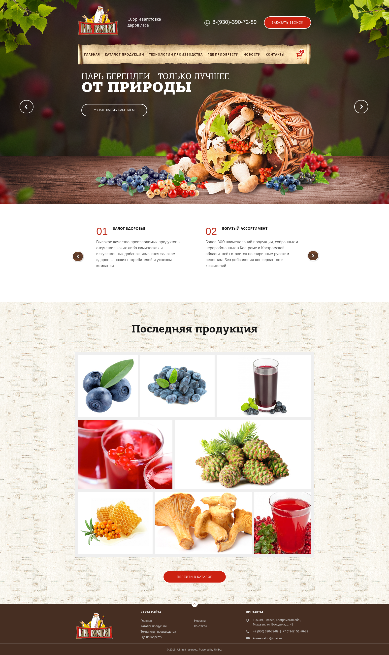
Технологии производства (176, 54)
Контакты (275, 54)
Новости (252, 54)
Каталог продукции (124, 54)
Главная (92, 54)
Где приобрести (223, 54)
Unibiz (218, 649)
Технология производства (158, 631)
